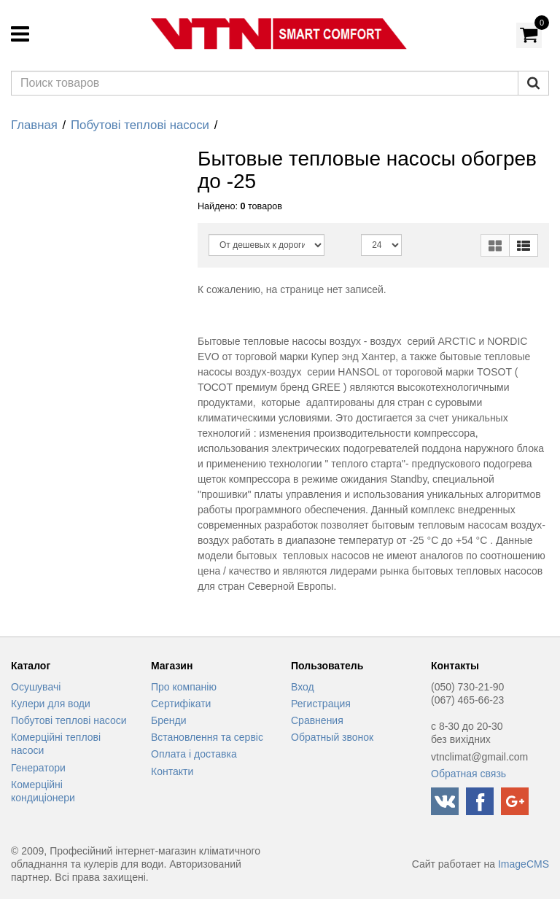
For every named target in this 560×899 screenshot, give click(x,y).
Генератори (38, 768)
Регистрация (321, 703)
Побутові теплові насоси (140, 125)
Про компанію (184, 687)
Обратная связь (468, 773)
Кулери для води (50, 703)
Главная (34, 125)
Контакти (172, 771)
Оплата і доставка (194, 754)
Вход (302, 687)
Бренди (168, 720)
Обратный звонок (332, 737)
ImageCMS (523, 864)
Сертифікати (181, 703)
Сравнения (317, 720)
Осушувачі (36, 687)
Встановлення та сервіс (207, 737)
